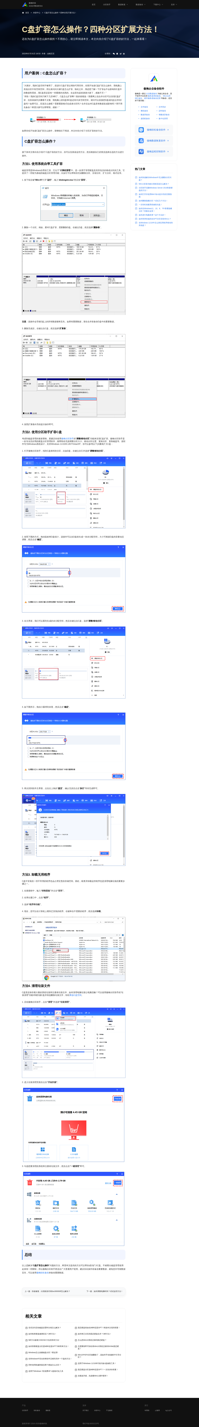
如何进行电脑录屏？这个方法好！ (152, 215)
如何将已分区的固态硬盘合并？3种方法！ (94, 1334)
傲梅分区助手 (67, 438)
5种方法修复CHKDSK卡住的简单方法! (43, 1340)
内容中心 (36, 13)
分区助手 (106, 4)
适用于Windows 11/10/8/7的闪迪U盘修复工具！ (97, 1363)
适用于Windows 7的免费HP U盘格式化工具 (45, 1371)
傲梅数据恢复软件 (152, 140)
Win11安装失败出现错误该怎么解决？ (154, 184)
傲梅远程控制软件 (152, 151)
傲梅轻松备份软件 (152, 129)
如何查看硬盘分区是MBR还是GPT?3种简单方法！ (48, 1346)
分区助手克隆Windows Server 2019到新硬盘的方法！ (156, 189)
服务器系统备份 (154, 96)
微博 (157, 1410)
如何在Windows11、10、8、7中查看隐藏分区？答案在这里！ (155, 209)
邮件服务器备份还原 (152, 98)
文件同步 (162, 107)
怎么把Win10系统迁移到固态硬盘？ (92, 1340)
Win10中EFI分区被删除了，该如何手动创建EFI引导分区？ (99, 1356)
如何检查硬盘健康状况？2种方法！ (42, 1334)
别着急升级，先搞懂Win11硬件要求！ (93, 1376)
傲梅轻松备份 (42, 1273)
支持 (173, 4)
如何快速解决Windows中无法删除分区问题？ (155, 178)
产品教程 (109, 1410)
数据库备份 (145, 115)
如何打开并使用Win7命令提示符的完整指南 (155, 195)
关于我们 (85, 1410)
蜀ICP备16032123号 (90, 1423)
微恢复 (48, 1410)
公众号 (168, 1410)
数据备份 (139, 4)
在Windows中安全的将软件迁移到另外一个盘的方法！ (50, 1359)
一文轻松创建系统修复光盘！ (150, 205)
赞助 (147, 1410)
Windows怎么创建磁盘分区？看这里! (43, 1352)
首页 (93, 4)
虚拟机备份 (145, 118)
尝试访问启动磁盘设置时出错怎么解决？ (44, 1328)
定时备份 (162, 111)
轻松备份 (37, 1410)
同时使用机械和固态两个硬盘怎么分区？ (44, 1365)
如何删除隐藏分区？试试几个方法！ (153, 201)
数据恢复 (121, 4)
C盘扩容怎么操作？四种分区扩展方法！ (60, 13)
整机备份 (144, 111)
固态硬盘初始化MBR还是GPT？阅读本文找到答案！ (99, 1328)
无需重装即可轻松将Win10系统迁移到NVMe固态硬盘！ (98, 1347)
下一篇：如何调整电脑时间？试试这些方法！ (105, 1291)
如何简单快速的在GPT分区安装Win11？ (155, 219)
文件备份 (144, 107)
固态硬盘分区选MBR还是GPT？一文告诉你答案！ (98, 1370)
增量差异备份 (164, 115)
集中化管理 (163, 118)
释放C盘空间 (75, 995)
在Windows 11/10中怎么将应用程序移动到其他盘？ (156, 224)
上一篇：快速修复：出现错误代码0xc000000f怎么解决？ (47, 1291)
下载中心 (157, 4)
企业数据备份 (151, 94)
